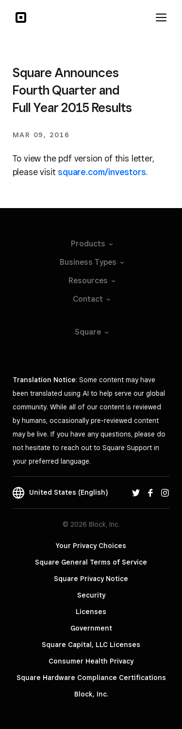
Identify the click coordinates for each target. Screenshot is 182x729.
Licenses (91, 612)
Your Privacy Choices (91, 546)
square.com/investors (102, 172)
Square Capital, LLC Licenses (91, 644)
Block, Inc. (91, 694)
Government (91, 628)
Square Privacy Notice (91, 579)
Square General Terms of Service (91, 562)
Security (91, 595)
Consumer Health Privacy (91, 661)
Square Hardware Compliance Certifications (91, 677)
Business (91, 262)
